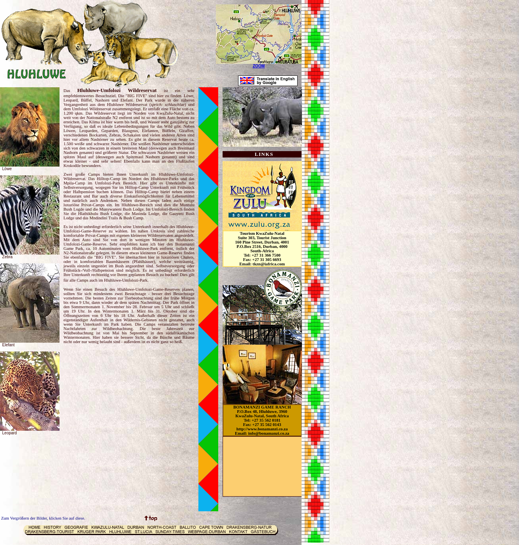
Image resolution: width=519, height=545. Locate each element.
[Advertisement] (258, 466)
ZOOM (259, 66)
